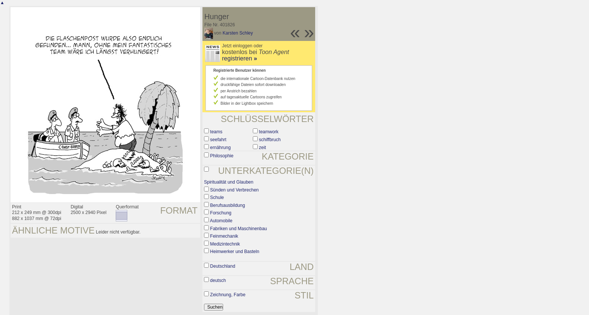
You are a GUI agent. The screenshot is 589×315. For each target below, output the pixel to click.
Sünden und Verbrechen (234, 190)
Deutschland (222, 266)
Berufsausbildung (227, 205)
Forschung (220, 213)
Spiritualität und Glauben (228, 182)
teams (216, 131)
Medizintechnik (225, 244)
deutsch (218, 280)
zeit (262, 147)
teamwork (268, 131)
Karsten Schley (238, 33)
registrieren (239, 58)
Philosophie (221, 155)
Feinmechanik (224, 236)
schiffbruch (270, 139)
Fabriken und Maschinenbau (238, 228)
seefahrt (218, 139)
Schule (217, 197)
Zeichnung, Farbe (227, 294)
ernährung (220, 147)
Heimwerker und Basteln (234, 251)
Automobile (221, 220)
